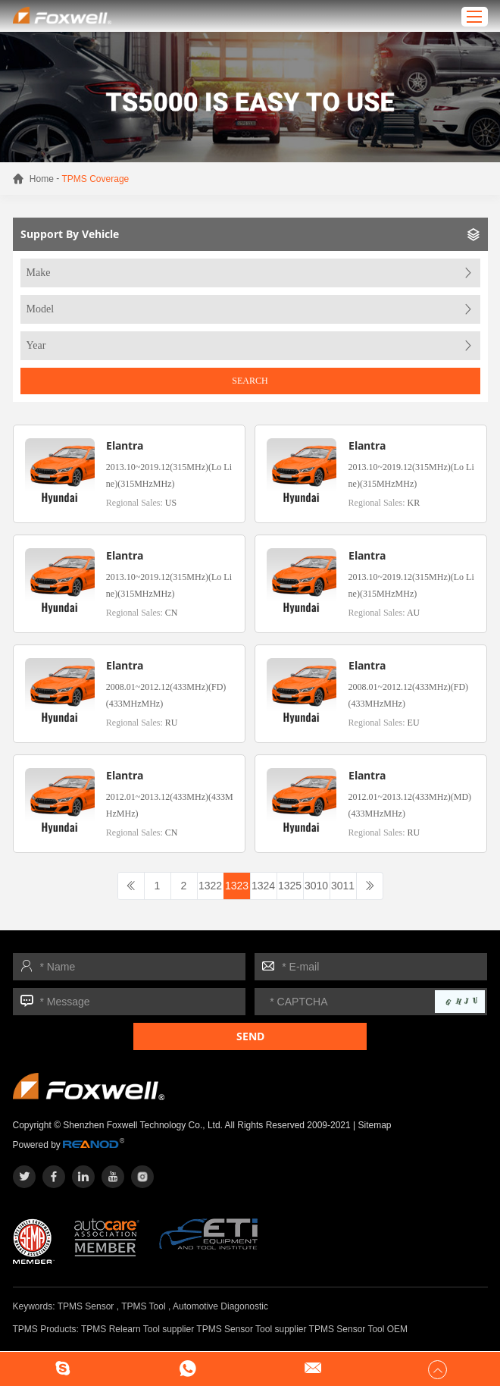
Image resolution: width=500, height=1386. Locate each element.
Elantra (124, 445)
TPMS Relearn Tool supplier (137, 1329)
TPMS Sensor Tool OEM (358, 1329)
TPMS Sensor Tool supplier (251, 1329)
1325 (290, 886)
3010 (316, 886)
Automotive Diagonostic (220, 1306)
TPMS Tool (143, 1306)
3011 (343, 886)
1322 (210, 886)
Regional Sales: (141, 502)
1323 (236, 886)
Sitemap (375, 1125)
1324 (263, 886)
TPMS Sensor (86, 1306)
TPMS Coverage (96, 179)
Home (42, 179)
